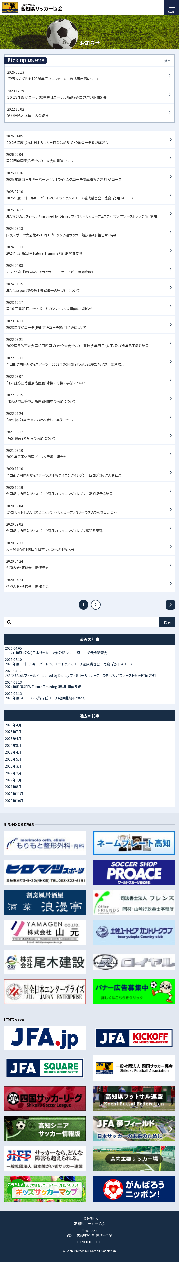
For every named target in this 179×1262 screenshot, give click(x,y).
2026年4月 (13, 724)
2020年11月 (14, 793)
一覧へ (166, 60)
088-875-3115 (92, 1241)
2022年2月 (13, 773)
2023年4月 (13, 752)
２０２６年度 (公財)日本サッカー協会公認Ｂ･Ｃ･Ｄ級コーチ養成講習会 (89, 650)
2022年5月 (13, 759)
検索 (167, 622)
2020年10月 (14, 800)
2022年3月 (13, 766)
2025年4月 (13, 738)
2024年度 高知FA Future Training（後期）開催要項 (89, 684)
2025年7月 (13, 731)
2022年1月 (13, 779)
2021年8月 (13, 786)
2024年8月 (13, 745)
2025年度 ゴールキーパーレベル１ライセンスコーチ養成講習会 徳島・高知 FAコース (89, 661)
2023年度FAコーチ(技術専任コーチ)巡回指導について (89, 695)
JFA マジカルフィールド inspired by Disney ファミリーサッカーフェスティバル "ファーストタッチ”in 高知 (89, 673)
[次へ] (170, 605)
